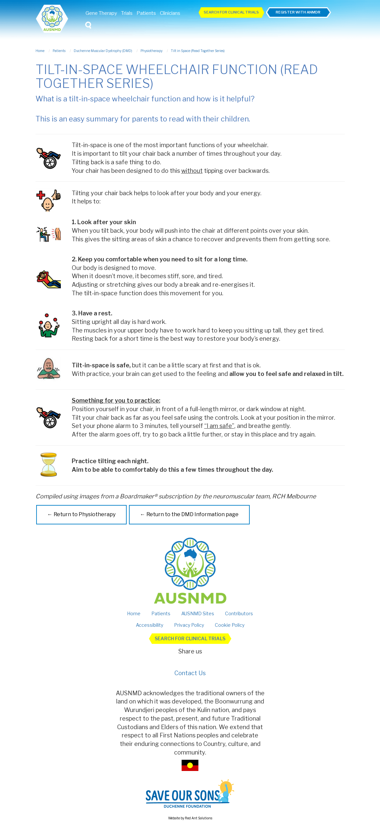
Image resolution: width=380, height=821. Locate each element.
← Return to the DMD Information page (189, 514)
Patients (146, 13)
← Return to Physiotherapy (81, 514)
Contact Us (190, 673)
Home (133, 613)
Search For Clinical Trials (231, 12)
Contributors (239, 613)
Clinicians (170, 13)
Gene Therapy (101, 13)
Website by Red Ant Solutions (190, 818)
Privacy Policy (189, 625)
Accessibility (149, 625)
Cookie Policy (229, 625)
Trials (127, 13)
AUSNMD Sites (197, 613)
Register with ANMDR (298, 12)
